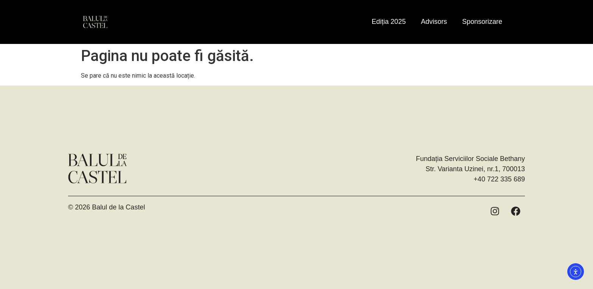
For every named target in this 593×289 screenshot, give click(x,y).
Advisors (434, 21)
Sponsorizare (482, 21)
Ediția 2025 (389, 21)
